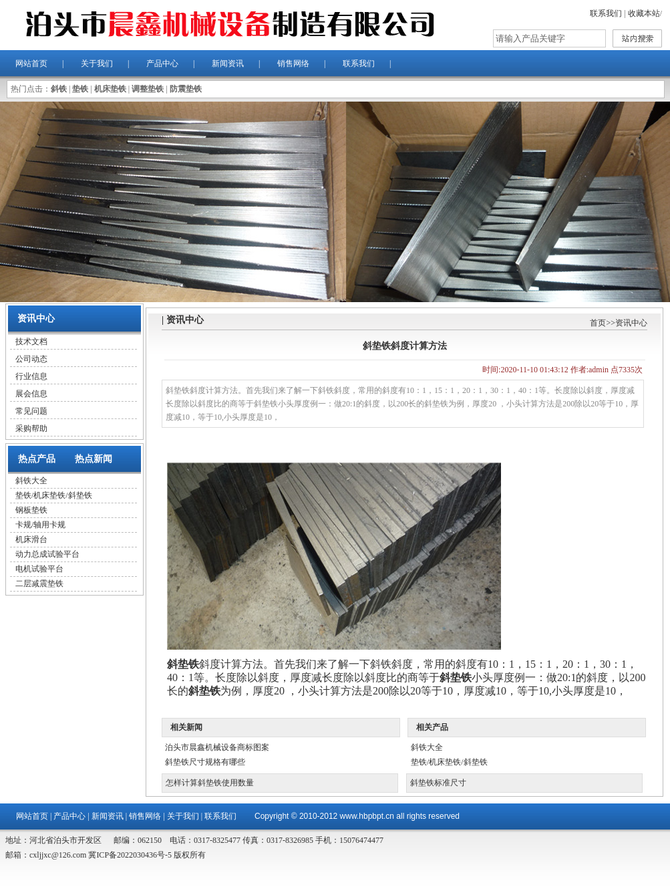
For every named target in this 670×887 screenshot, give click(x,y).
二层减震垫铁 (39, 583)
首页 (598, 323)
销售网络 (293, 63)
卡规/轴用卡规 (40, 524)
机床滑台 (31, 539)
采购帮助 (31, 428)
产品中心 (162, 63)
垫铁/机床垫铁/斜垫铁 (53, 495)
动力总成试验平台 (47, 554)
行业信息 (31, 376)
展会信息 (31, 393)
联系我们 (606, 13)
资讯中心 (631, 323)
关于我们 (97, 63)
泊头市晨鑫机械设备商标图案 (217, 747)
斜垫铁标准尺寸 (438, 782)
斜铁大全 (31, 480)
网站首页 (31, 63)
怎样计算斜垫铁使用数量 (210, 782)
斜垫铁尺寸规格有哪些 (205, 762)
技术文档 (31, 341)
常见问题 (31, 411)
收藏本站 (644, 13)
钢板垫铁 (31, 510)
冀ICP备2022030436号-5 (129, 855)
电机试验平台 (39, 569)
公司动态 (31, 359)
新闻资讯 (228, 63)
